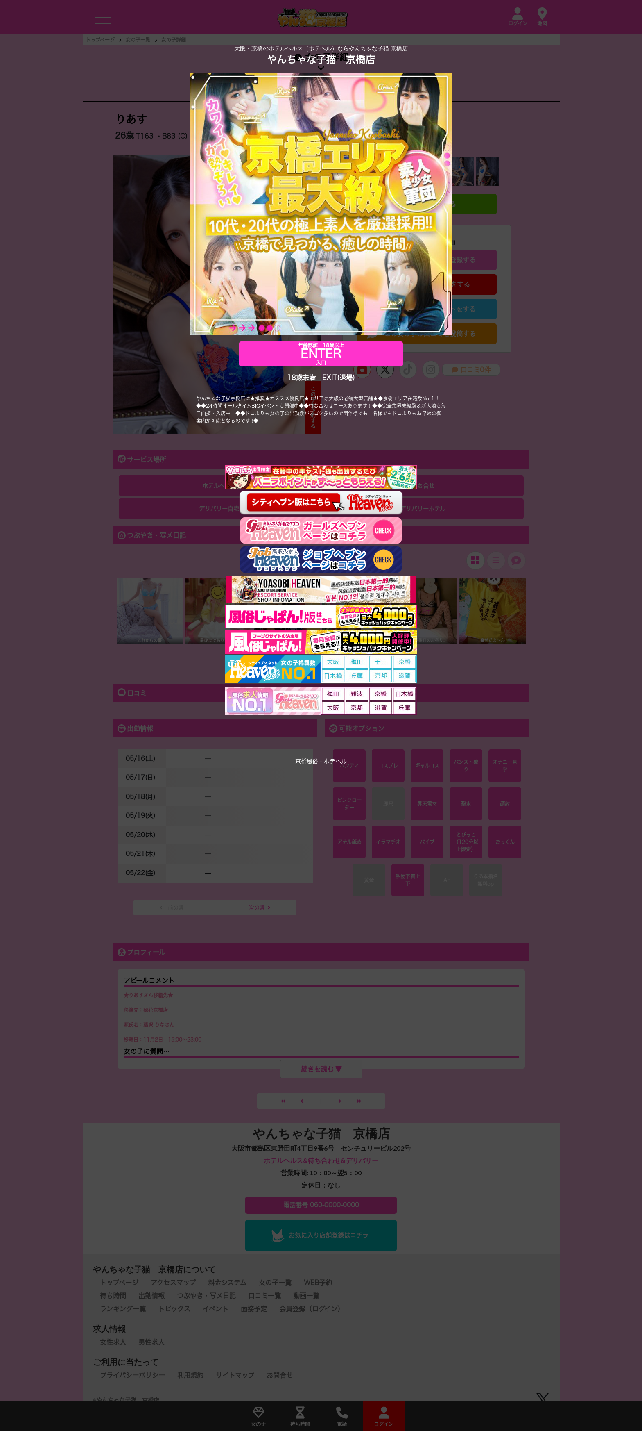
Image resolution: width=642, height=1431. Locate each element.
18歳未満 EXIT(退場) (321, 377)
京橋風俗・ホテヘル (321, 761)
